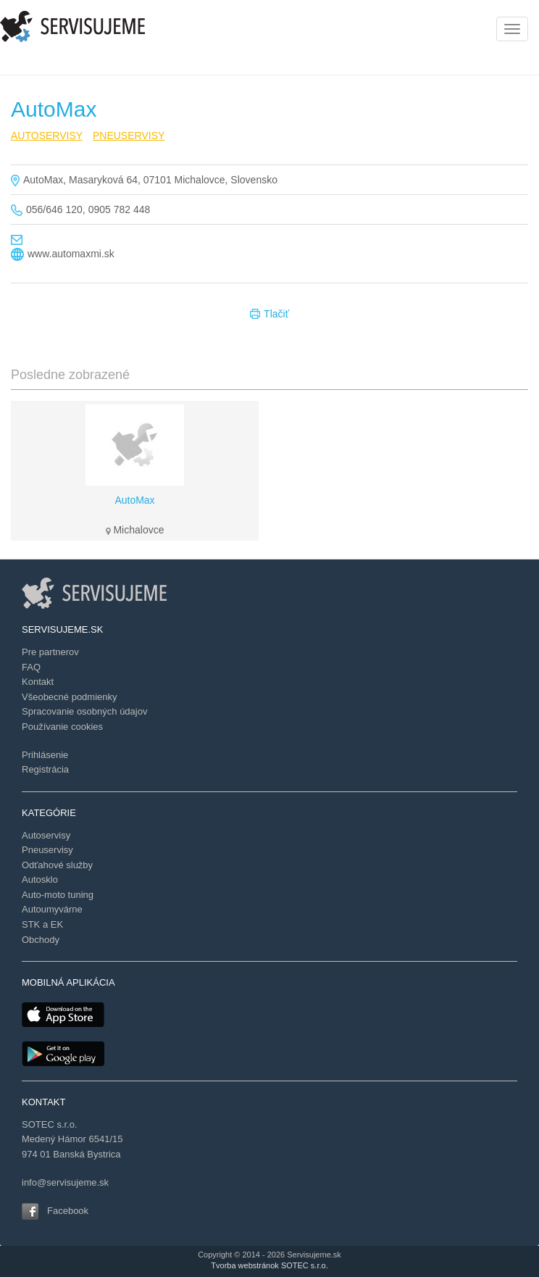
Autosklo (40, 879)
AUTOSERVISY (47, 135)
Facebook (67, 1210)
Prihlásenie (45, 754)
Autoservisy (46, 835)
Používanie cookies (62, 726)
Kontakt (38, 681)
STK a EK (42, 924)
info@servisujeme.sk (65, 1182)
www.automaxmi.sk (71, 253)
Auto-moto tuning (57, 894)
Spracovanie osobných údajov (84, 711)
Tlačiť (269, 314)
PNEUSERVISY (128, 135)
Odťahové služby (57, 865)
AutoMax (134, 500)
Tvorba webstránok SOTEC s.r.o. (269, 1265)
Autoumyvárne (52, 909)
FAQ (31, 667)
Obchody (40, 939)
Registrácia (45, 769)
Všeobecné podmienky (69, 696)
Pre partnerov (50, 651)
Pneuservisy (47, 849)
